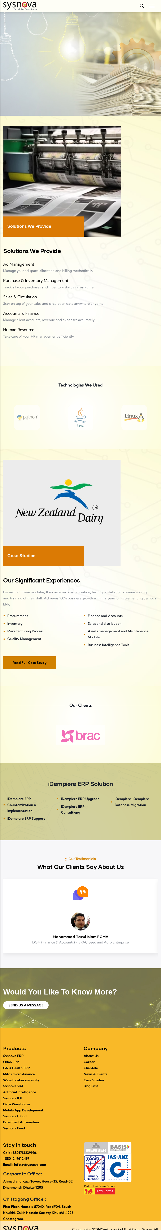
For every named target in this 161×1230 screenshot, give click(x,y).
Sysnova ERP (13, 1056)
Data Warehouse (16, 1104)
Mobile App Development (23, 1110)
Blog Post (91, 1086)
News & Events (95, 1074)
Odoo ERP (11, 1062)
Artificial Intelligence (19, 1092)
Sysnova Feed (14, 1128)
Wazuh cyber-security (21, 1080)
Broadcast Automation (21, 1122)
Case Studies (94, 1080)
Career (89, 1062)
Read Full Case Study (30, 662)
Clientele (91, 1068)
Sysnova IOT (13, 1098)
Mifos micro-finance (19, 1074)
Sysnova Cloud (15, 1116)
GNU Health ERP (16, 1068)
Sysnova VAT (13, 1086)
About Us (91, 1056)
